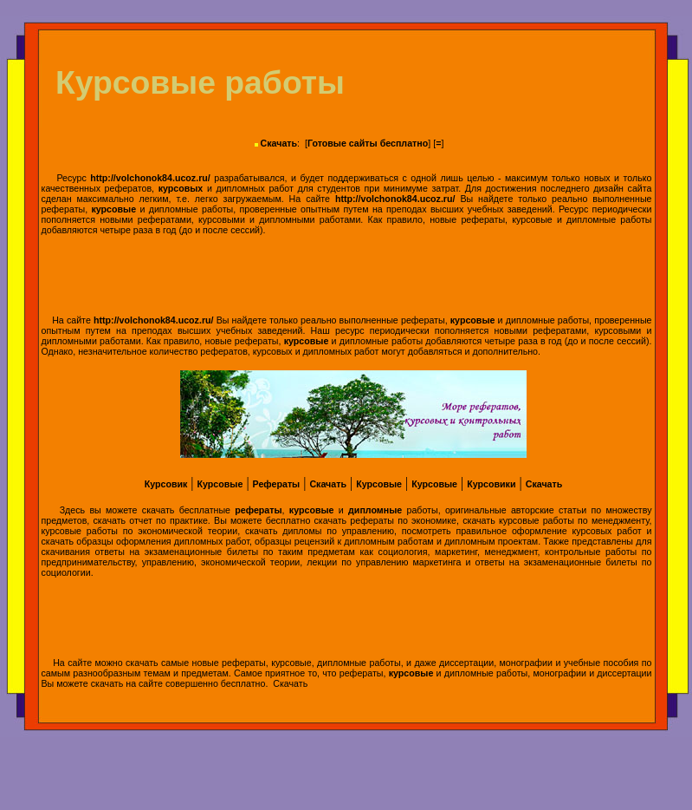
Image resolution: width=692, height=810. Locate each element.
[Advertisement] (346, 275)
